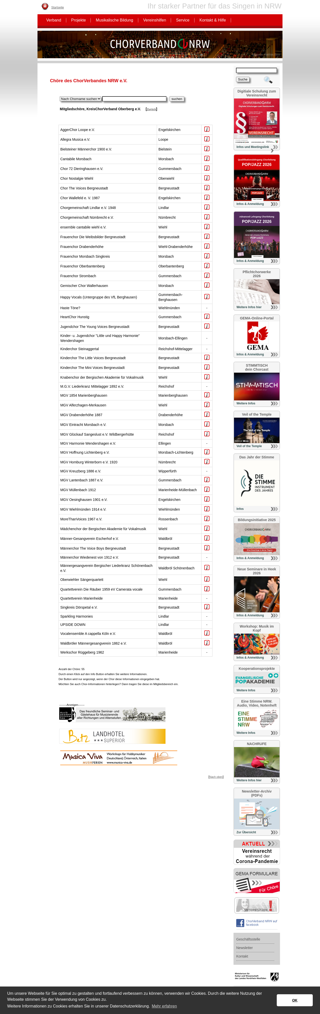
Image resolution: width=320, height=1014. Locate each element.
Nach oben (215, 776)
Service (182, 20)
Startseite (57, 7)
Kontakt (242, 956)
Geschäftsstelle (248, 939)
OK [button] (295, 1000)
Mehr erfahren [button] (164, 1006)
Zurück (151, 109)
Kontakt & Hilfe (213, 20)
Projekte (78, 20)
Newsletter (244, 948)
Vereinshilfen (154, 20)
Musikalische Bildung (114, 20)
